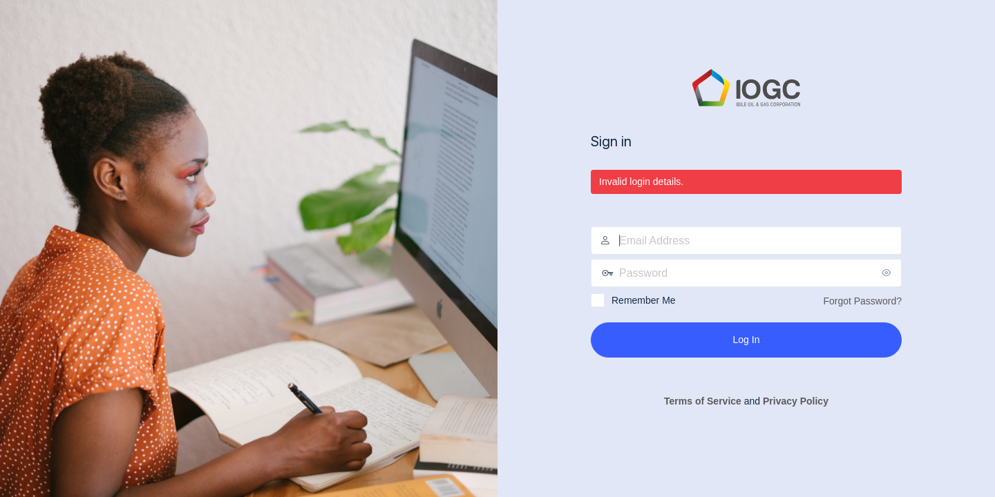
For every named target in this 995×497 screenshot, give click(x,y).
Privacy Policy (795, 401)
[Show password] (888, 272)
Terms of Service (702, 401)
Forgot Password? (862, 300)
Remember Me (644, 300)
